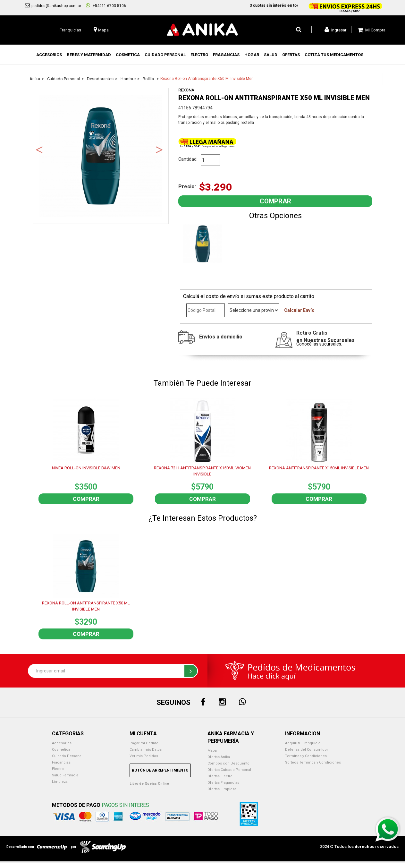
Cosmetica (61, 750)
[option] (100, 156)
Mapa (212, 750)
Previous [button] (39, 149)
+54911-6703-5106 (106, 5)
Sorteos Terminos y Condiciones (313, 762)
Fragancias (61, 762)
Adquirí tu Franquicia (302, 743)
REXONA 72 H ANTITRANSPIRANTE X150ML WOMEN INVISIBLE (202, 471)
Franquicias (70, 30)
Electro (58, 769)
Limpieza (60, 782)
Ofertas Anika (218, 757)
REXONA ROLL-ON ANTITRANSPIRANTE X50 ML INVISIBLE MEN (86, 606)
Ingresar (335, 29)
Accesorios (62, 743)
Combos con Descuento (228, 763)
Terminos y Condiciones (306, 756)
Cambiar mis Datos (146, 750)
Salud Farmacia (65, 775)
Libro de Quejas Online (149, 784)
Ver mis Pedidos (144, 756)
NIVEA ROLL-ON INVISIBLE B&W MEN (86, 468)
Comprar (86, 499)
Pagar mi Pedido (144, 743)
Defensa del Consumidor (306, 750)
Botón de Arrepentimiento (160, 770)
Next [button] (159, 149)
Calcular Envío (299, 310)
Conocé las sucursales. (319, 343)
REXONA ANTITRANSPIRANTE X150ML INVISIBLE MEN (319, 468)
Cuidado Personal (67, 756)
